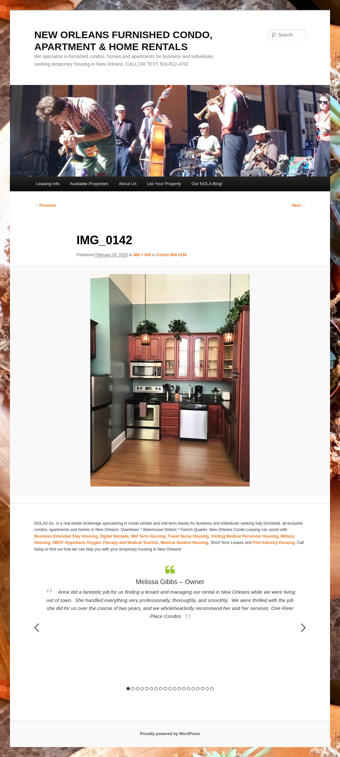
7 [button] (156, 688)
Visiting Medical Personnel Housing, (246, 536)
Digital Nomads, (115, 536)
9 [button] (165, 688)
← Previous (45, 205)
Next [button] (303, 627)
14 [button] (188, 688)
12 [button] (179, 688)
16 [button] (198, 688)
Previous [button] (36, 627)
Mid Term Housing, (149, 536)
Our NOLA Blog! (207, 183)
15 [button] (193, 688)
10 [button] (170, 688)
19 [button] (211, 688)
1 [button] (128, 688)
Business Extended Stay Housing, (67, 536)
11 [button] (174, 688)
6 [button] (151, 688)
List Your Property (164, 183)
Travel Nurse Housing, (189, 536)
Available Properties (89, 183)
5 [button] (146, 688)
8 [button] (160, 688)
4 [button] (142, 688)
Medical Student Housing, (186, 542)
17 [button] (202, 688)
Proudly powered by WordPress (170, 733)
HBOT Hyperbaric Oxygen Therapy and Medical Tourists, (106, 542)
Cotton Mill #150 (171, 255)
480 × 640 (142, 255)
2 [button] (132, 688)
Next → (298, 205)
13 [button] (184, 688)
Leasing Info (47, 183)
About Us (127, 183)
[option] (170, 593)
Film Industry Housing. (274, 542)
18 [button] (207, 688)
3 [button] (137, 688)
